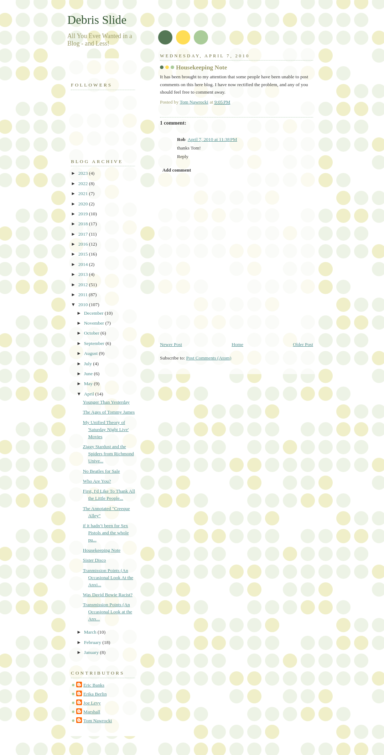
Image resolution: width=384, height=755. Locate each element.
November (94, 323)
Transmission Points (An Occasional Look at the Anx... (107, 612)
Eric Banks (93, 685)
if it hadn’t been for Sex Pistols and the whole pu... (106, 532)
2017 (83, 234)
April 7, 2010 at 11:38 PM (212, 139)
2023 (83, 173)
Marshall (91, 711)
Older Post (303, 344)
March (91, 632)
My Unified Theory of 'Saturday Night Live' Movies (106, 429)
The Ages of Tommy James (109, 412)
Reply (182, 156)
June (89, 373)
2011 (83, 294)
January (92, 652)
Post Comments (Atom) (208, 358)
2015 (83, 254)
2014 (83, 264)
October (92, 333)
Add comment (176, 170)
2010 (83, 304)
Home (237, 344)
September (94, 343)
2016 (83, 244)
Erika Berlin (95, 694)
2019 (83, 213)
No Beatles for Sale (101, 471)
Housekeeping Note (101, 550)
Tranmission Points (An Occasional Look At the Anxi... (108, 577)
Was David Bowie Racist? (108, 594)
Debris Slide (96, 19)
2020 (83, 203)
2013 (83, 274)
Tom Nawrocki (97, 720)
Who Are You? (97, 481)
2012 (83, 284)
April (89, 394)
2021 (83, 193)
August (91, 353)
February (93, 642)
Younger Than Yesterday (106, 402)
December (94, 313)
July (88, 363)
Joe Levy (92, 703)
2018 (83, 223)
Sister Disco (94, 560)
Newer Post (171, 344)
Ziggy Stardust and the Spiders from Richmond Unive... (108, 453)
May (89, 383)
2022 (83, 183)
